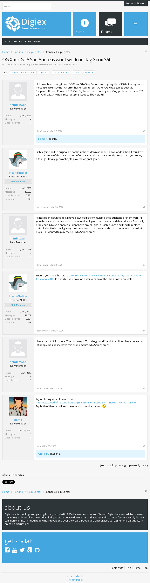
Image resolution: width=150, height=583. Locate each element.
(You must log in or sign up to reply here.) (124, 465)
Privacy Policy (75, 579)
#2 (144, 207)
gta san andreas (60, 72)
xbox (76, 72)
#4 (144, 330)
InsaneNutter (18, 172)
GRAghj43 (44, 453)
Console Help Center (27, 64)
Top (145, 568)
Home (137, 568)
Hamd (41, 138)
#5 (144, 388)
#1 (144, 131)
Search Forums (14, 41)
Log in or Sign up (135, 3)
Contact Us (117, 568)
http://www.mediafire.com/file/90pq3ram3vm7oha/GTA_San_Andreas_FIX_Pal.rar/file (86, 402)
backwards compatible (22, 72)
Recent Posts (32, 41)
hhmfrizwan (56, 64)
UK (29, 198)
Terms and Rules (75, 576)
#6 (144, 446)
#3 (144, 265)
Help (128, 568)
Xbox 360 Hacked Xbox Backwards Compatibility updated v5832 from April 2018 (89, 277)
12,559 (28, 191)
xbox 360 (89, 72)
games (43, 72)
